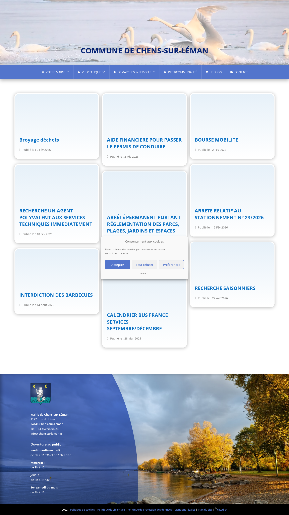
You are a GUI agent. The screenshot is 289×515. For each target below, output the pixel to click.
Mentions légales (184, 509)
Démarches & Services (137, 72)
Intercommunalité (182, 72)
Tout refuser (144, 265)
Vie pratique (93, 72)
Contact (241, 72)
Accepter (117, 265)
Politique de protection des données (149, 509)
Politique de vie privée (111, 509)
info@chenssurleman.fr (46, 433)
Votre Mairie (57, 72)
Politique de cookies (82, 509)
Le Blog (216, 72)
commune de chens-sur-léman (144, 50)
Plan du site (205, 509)
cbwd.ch (222, 509)
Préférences (171, 265)
